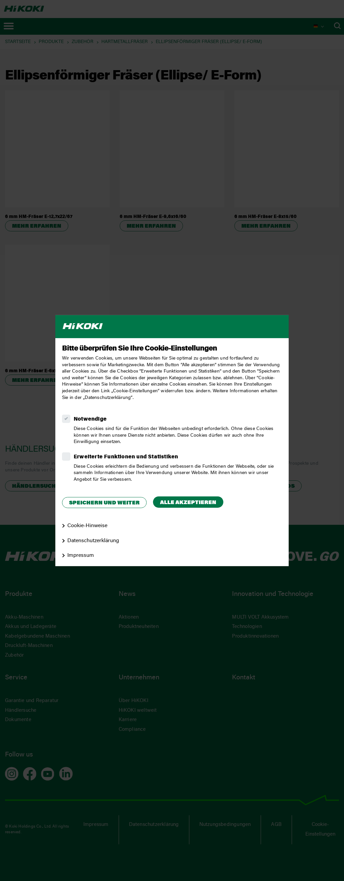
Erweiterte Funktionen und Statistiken (126, 457)
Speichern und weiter (104, 503)
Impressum (80, 555)
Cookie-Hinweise (87, 525)
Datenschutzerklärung (93, 540)
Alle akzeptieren (188, 502)
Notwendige (90, 419)
